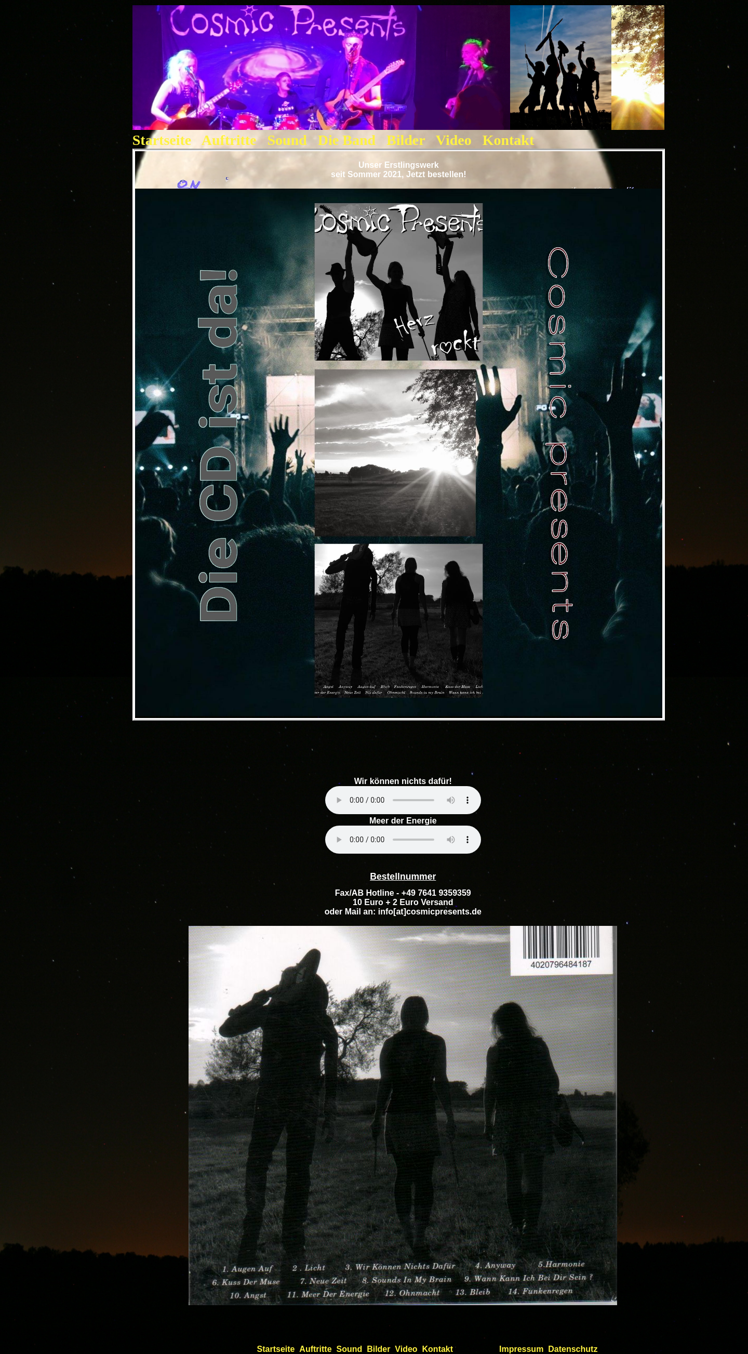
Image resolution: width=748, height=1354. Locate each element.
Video (454, 140)
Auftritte (229, 140)
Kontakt (509, 140)
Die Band (348, 140)
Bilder (405, 140)
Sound (289, 140)
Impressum (521, 1349)
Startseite (162, 140)
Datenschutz (572, 1349)
